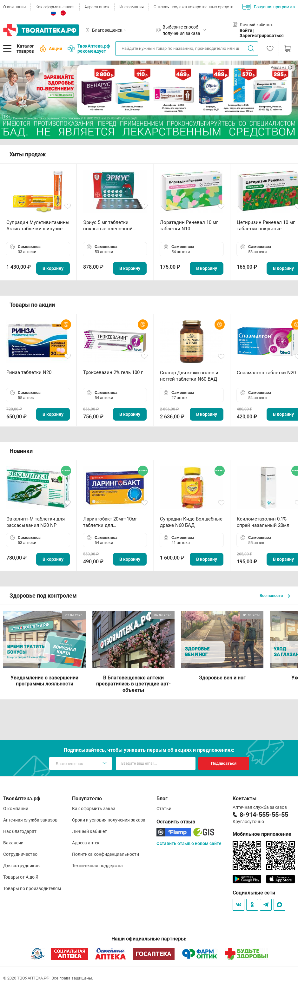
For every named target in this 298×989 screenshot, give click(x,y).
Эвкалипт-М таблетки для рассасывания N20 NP (35, 522)
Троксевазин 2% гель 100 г (113, 372)
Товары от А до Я (20, 877)
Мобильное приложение (262, 834)
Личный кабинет (89, 831)
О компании (14, 6)
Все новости (275, 595)
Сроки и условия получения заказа (108, 819)
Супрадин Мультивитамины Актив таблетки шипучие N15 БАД (38, 225)
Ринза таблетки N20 (28, 372)
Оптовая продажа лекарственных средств (193, 6)
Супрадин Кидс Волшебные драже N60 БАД (191, 522)
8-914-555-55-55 (264, 814)
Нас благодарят (19, 831)
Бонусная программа (268, 7)
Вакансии (13, 842)
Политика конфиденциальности (105, 854)
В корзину (53, 268)
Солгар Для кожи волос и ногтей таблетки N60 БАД (189, 376)
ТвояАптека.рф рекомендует (89, 48)
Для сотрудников (21, 865)
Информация (131, 6)
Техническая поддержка (97, 865)
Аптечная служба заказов (30, 819)
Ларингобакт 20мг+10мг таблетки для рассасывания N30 (110, 522)
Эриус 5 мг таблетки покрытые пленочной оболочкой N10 (108, 225)
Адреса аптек (96, 6)
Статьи (163, 808)
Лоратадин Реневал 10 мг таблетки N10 (189, 225)
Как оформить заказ (55, 6)
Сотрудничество (20, 854)
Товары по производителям (32, 888)
